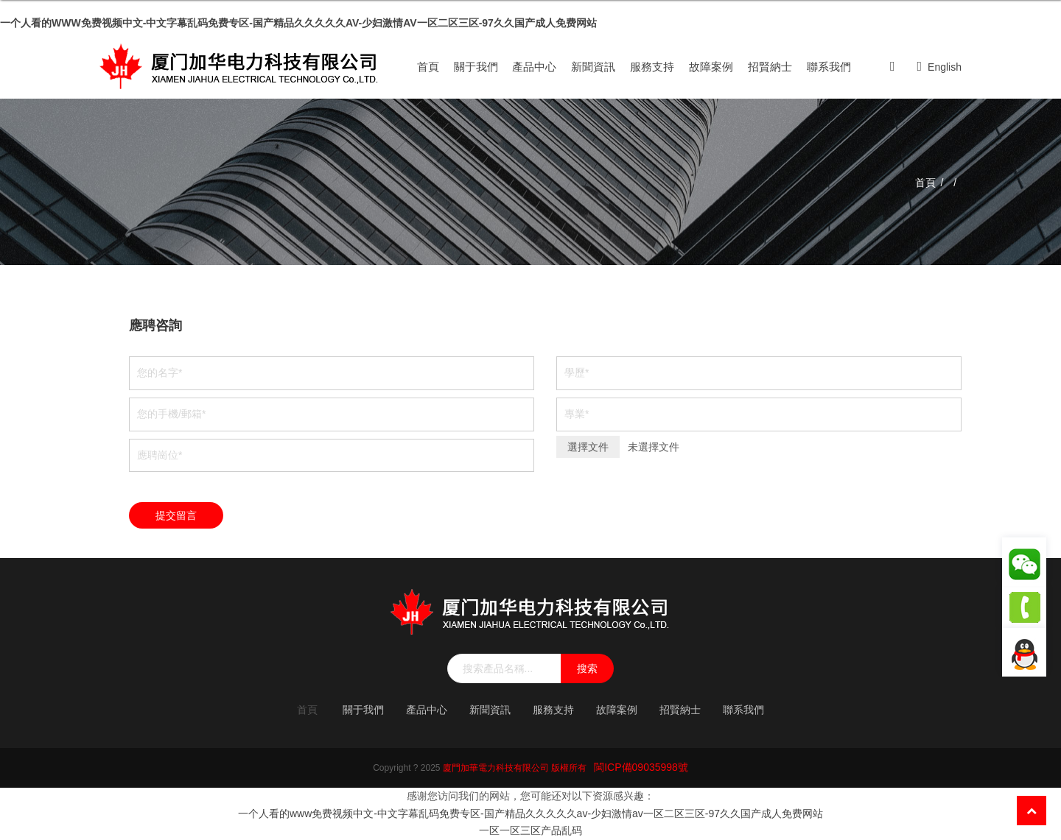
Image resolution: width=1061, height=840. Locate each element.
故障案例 (711, 66)
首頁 (428, 66)
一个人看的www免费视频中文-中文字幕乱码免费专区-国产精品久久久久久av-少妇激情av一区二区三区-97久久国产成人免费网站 (298, 23)
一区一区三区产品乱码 (530, 830)
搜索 (587, 668)
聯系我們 (829, 66)
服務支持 (652, 66)
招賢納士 (770, 66)
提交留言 (176, 515)
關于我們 (476, 66)
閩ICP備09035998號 (641, 767)
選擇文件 (588, 447)
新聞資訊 (593, 66)
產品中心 (534, 66)
